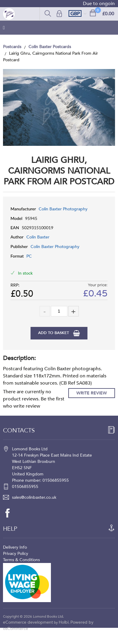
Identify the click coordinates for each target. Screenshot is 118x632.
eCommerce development (28, 622)
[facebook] (10, 513)
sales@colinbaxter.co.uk (34, 497)
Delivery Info (15, 547)
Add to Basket (54, 333)
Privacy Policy (15, 553)
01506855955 (25, 486)
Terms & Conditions (21, 560)
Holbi (64, 622)
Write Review (91, 393)
